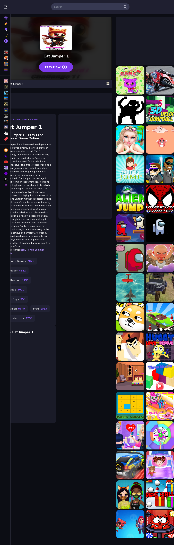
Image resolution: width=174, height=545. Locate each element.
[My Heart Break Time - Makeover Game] (130, 435)
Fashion (16, 309)
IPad (40, 309)
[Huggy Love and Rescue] (160, 347)
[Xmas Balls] (160, 494)
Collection (18, 280)
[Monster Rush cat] (160, 524)
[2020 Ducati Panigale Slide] (160, 80)
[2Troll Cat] (130, 110)
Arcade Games (20, 119)
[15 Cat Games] (130, 80)
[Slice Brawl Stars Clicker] (130, 524)
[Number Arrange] (130, 406)
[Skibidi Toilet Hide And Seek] (160, 258)
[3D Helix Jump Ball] (160, 110)
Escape (15, 290)
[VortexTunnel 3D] (160, 435)
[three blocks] (160, 376)
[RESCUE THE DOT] (130, 317)
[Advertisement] (85, 164)
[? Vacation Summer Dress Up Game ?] (130, 139)
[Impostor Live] (130, 258)
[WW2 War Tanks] (160, 287)
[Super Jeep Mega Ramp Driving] (130, 465)
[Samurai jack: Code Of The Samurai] (130, 347)
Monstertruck (19, 318)
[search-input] (87, 7)
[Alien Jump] (130, 199)
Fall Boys (16, 299)
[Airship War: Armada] (130, 287)
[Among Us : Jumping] (160, 228)
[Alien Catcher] (160, 169)
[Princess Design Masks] (130, 494)
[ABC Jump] (160, 139)
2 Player (34, 119)
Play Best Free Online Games (22, 6)
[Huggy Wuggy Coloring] (160, 406)
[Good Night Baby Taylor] (160, 465)
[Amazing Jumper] (160, 199)
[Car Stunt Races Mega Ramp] (160, 317)
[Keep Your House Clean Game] (130, 376)
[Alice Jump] (130, 169)
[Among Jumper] (130, 228)
